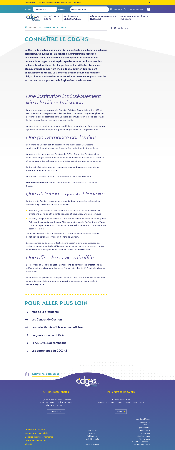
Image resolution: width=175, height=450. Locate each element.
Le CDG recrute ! (92, 439)
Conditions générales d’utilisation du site (141, 442)
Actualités (92, 430)
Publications (92, 435)
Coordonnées (56, 410)
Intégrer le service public (72, 17)
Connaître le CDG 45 (52, 17)
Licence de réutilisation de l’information (143, 435)
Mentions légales (143, 418)
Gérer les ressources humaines (103, 17)
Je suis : (28, 9)
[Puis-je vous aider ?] (87, 9)
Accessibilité (145, 421)
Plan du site (145, 430)
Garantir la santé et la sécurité (134, 17)
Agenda (92, 433)
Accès (121, 410)
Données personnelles (144, 425)
